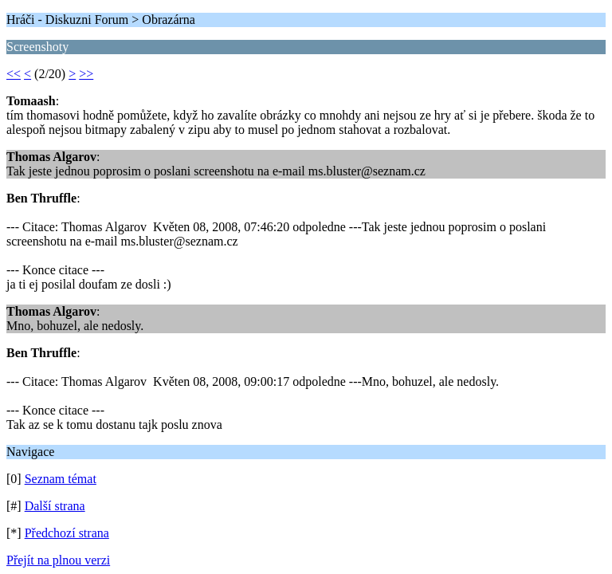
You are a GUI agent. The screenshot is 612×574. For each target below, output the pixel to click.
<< (13, 74)
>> (86, 74)
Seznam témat (60, 479)
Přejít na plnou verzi (58, 560)
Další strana (55, 506)
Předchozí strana (67, 533)
